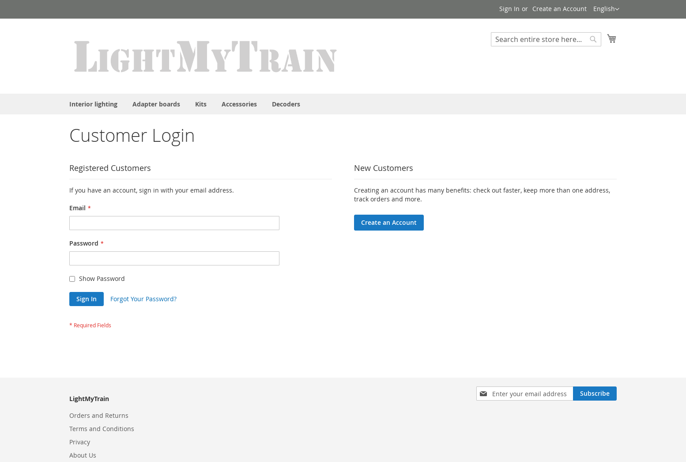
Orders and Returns (98, 415)
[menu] (343, 104)
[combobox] (546, 39)
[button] (606, 9)
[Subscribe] (595, 393)
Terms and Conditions (101, 428)
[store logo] (206, 56)
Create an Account (559, 8)
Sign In (509, 8)
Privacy (79, 442)
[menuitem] (93, 104)
